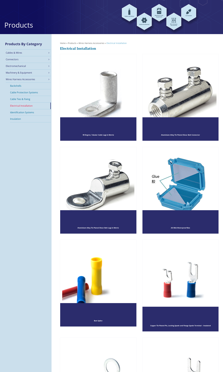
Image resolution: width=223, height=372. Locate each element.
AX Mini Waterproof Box (180, 228)
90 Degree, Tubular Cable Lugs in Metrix (98, 135)
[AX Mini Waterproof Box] (180, 190)
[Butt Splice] (98, 283)
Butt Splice (98, 321)
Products (72, 43)
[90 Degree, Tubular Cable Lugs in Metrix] (98, 97)
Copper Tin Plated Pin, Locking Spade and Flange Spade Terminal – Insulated (180, 325)
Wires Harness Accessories (91, 43)
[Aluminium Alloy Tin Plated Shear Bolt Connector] (180, 97)
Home (63, 43)
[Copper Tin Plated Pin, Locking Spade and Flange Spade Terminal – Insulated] (180, 285)
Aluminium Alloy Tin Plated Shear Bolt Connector (180, 135)
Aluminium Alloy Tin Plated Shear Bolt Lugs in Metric (98, 228)
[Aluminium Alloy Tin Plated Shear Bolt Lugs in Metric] (98, 190)
